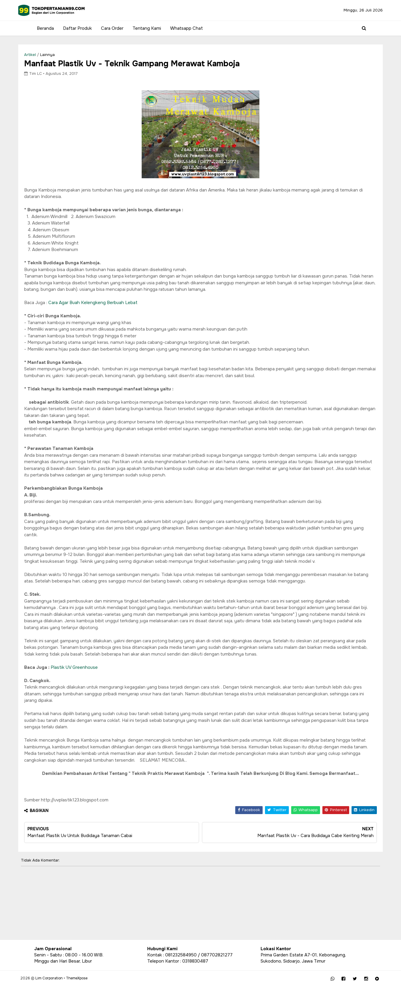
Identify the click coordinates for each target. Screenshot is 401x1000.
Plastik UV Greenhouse (90, 684)
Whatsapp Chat (184, 28)
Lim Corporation (63, 991)
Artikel (46, 54)
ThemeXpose (90, 991)
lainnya (63, 54)
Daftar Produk (74, 28)
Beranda (42, 28)
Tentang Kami (144, 28)
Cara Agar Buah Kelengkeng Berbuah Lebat (108, 306)
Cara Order (109, 28)
